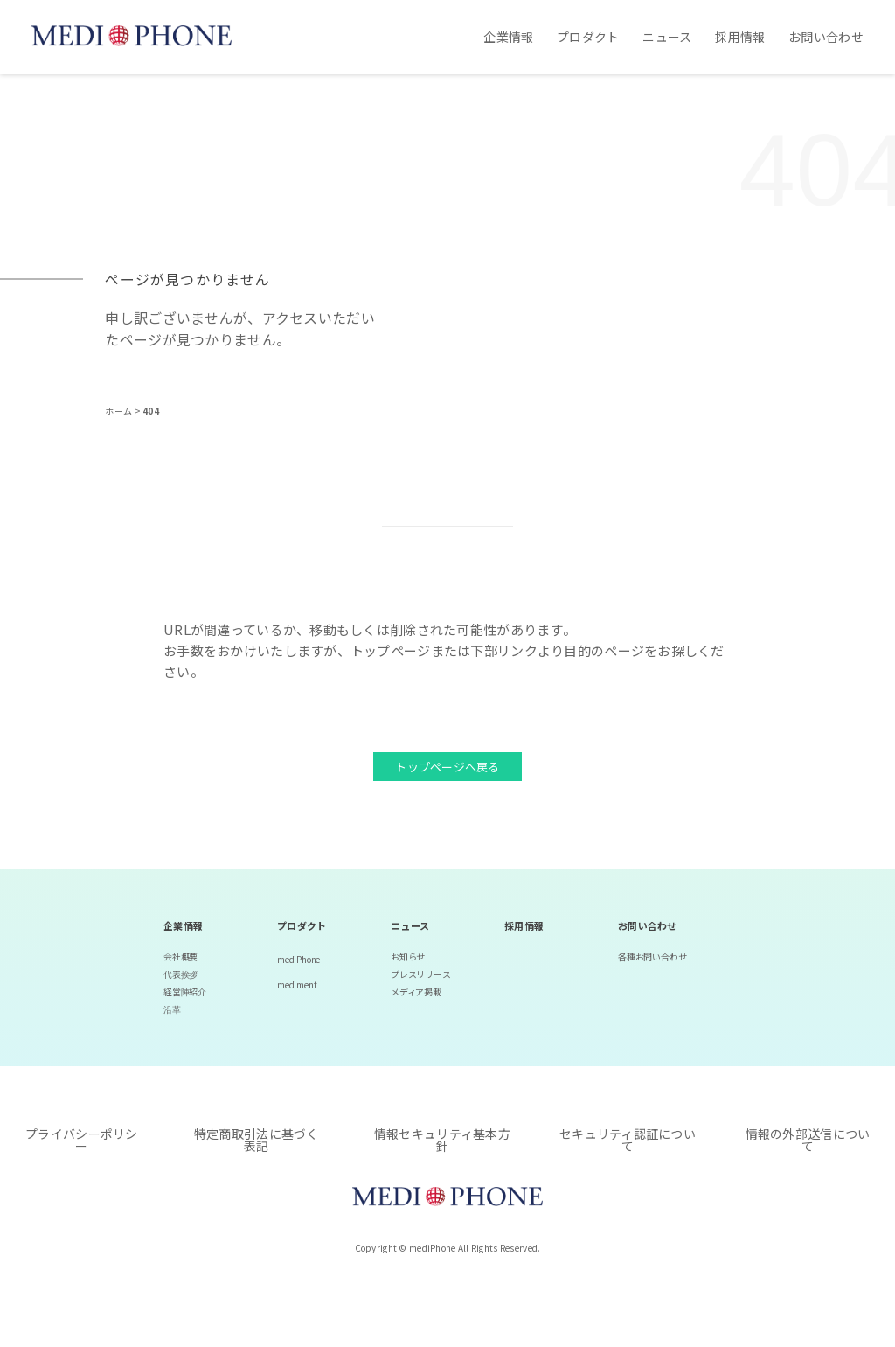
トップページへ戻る (447, 766)
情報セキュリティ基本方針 (442, 1140)
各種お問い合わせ (652, 956)
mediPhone (298, 959)
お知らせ (408, 956)
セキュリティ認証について (627, 1140)
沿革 (172, 1008)
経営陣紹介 (184, 991)
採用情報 (740, 36)
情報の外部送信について (808, 1140)
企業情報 (508, 36)
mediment (296, 984)
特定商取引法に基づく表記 (256, 1140)
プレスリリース (421, 974)
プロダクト (588, 36)
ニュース (666, 36)
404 (150, 410)
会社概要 (180, 956)
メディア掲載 (416, 991)
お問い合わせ (826, 36)
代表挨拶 (180, 974)
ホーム (119, 410)
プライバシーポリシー (81, 1140)
